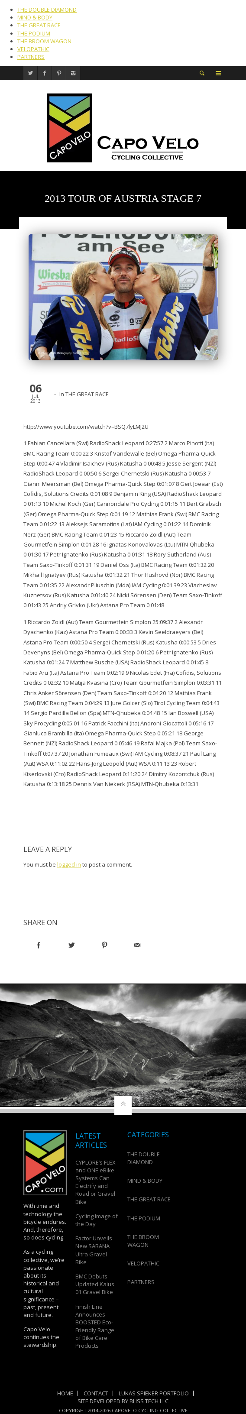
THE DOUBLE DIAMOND (47, 9)
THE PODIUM (33, 33)
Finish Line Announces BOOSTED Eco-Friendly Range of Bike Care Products (94, 1326)
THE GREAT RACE (39, 25)
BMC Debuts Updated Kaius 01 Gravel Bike (94, 1284)
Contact (96, 1393)
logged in (69, 864)
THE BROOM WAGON (44, 41)
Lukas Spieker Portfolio (154, 1393)
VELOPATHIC (33, 49)
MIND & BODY (34, 17)
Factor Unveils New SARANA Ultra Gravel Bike (93, 1250)
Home (65, 1393)
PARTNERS (31, 57)
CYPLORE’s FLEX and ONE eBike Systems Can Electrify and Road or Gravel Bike (95, 1182)
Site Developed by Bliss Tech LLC (123, 1401)
